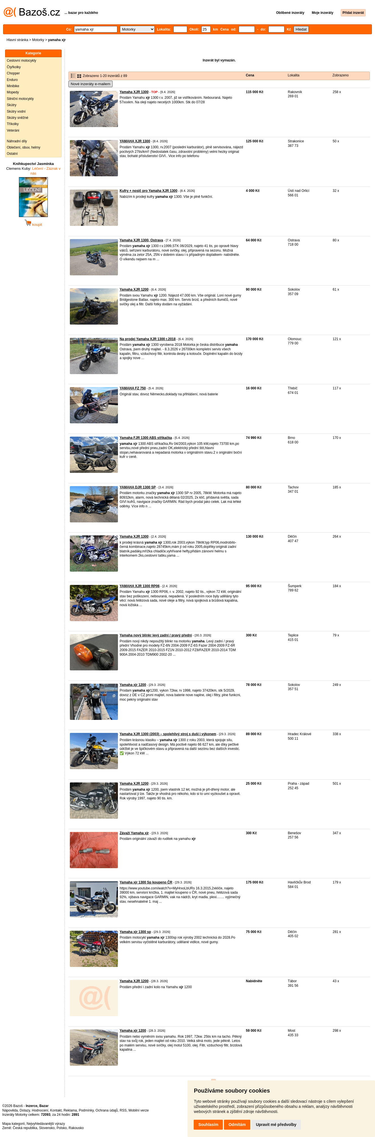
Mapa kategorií (13, 1124)
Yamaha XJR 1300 (134, 92)
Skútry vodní (16, 111)
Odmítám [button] (237, 1124)
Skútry (11, 105)
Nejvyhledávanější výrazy (46, 1124)
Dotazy (25, 1110)
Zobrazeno (341, 75)
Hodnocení (40, 1110)
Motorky (38, 40)
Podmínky (86, 1110)
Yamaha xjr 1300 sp (135, 932)
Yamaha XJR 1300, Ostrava (141, 240)
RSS (123, 1110)
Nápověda (10, 1110)
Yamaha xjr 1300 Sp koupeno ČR (146, 882)
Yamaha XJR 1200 (134, 289)
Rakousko (76, 1128)
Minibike (13, 86)
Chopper (13, 73)
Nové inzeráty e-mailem (90, 84)
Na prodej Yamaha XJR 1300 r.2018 (148, 339)
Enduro (12, 80)
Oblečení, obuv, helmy (23, 147)
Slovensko (47, 1128)
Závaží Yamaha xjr (134, 833)
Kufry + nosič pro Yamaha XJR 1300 (148, 191)
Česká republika (25, 1128)
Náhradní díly (17, 141)
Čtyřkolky (14, 67)
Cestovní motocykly (21, 61)
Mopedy (13, 92)
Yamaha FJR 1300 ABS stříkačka (146, 438)
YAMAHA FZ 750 (133, 388)
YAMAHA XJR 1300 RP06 (140, 586)
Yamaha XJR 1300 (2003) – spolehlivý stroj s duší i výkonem (168, 734)
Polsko (62, 1128)
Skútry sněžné (17, 118)
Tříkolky (13, 124)
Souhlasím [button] (208, 1124)
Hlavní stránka (17, 40)
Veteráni (13, 130)
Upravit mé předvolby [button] (276, 1124)
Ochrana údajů (107, 1110)
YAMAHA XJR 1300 (135, 141)
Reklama (70, 1110)
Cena (250, 75)
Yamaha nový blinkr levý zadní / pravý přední (156, 635)
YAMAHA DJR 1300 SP (138, 487)
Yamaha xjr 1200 (133, 685)
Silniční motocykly (20, 99)
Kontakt (56, 1110)
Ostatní (12, 154)
